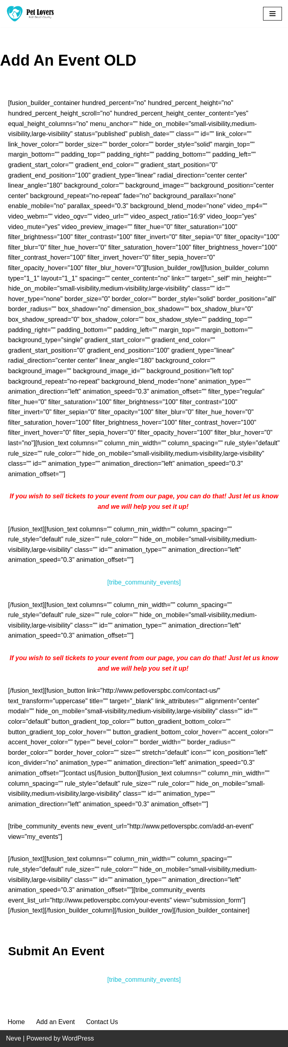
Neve (13, 1038)
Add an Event (55, 1021)
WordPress (78, 1038)
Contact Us (102, 1021)
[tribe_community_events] (143, 582)
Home (16, 1021)
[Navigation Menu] (272, 14)
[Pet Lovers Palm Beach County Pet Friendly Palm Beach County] (30, 14)
